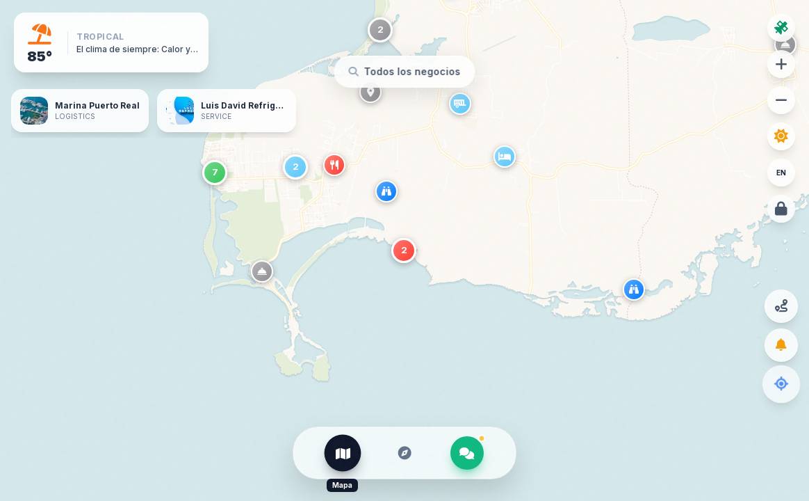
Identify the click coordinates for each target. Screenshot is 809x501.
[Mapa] (342, 453)
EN (781, 172)
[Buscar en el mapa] (404, 72)
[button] (637, 292)
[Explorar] (404, 453)
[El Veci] (467, 453)
